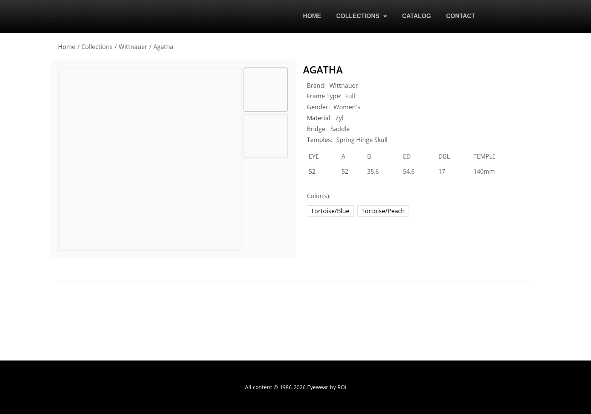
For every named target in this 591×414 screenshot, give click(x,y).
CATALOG (416, 17)
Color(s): (319, 196)
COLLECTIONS (361, 17)
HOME (312, 17)
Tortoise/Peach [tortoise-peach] (383, 211)
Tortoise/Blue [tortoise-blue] (330, 211)
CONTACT (460, 17)
